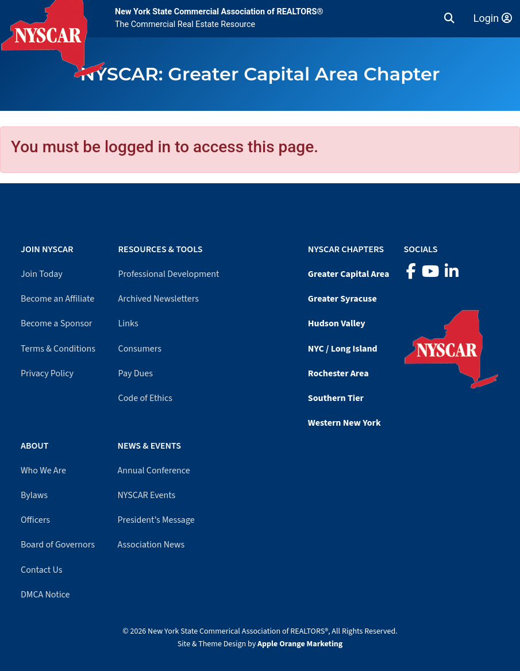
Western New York (344, 423)
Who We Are (43, 470)
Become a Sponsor (56, 323)
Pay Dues (135, 373)
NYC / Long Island (343, 348)
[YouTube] (430, 272)
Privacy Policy (47, 373)
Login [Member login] (492, 18)
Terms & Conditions (58, 348)
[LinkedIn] (451, 272)
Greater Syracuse (342, 298)
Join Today (42, 274)
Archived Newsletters (158, 298)
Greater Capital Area (349, 274)
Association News (151, 544)
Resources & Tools (160, 249)
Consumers (139, 348)
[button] (449, 18)
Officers (35, 520)
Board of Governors (58, 544)
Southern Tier (336, 398)
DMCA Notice (45, 594)
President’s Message (156, 520)
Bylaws (34, 495)
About (34, 445)
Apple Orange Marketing (299, 644)
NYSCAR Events (147, 495)
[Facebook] (411, 272)
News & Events (149, 445)
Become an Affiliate (57, 298)
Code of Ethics (145, 398)
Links (128, 323)
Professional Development (168, 274)
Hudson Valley (336, 323)
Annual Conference (154, 470)
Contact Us (41, 570)
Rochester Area (338, 373)
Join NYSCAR (47, 249)
